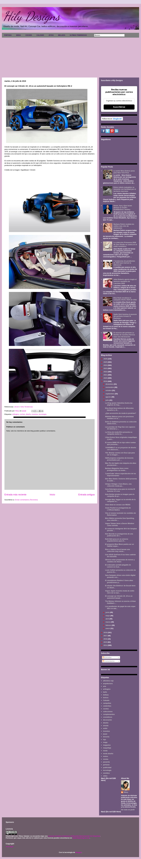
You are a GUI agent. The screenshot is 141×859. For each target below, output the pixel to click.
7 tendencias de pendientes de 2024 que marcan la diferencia (124, 263)
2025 (106, 362)
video (105, 776)
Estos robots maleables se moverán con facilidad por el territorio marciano (124, 189)
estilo (105, 728)
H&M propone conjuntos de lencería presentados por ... (119, 459)
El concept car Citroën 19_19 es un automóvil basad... (118, 597)
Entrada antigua (86, 494)
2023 (106, 368)
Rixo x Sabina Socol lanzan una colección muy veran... (117, 550)
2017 (106, 636)
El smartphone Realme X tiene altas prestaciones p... (119, 581)
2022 (106, 372)
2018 (106, 632)
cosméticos (107, 717)
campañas (107, 703)
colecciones (107, 711)
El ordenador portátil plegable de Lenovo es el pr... (118, 566)
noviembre (110, 387)
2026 (106, 359)
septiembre (110, 394)
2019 (106, 381)
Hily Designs (31, 16)
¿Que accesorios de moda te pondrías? (120, 413)
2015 (106, 642)
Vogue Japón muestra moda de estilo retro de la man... (119, 592)
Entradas (107, 657)
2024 (106, 365)
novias (105, 759)
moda (105, 751)
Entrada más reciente (15, 494)
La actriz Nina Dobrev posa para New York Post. (124, 172)
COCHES (28, 35)
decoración (107, 720)
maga (105, 742)
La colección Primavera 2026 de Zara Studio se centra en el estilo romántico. (125, 244)
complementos (109, 714)
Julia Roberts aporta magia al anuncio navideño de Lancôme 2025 (124, 281)
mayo (108, 616)
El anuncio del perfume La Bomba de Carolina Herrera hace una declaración (124, 335)
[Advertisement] (70, 56)
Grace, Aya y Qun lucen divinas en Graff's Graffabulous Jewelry (122, 208)
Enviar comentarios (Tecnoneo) (26, 500)
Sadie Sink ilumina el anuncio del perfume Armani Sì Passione (125, 316)
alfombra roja (108, 681)
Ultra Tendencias (26, 407)
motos (105, 756)
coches (22, 414)
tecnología (42, 414)
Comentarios (109, 661)
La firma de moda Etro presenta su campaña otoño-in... (118, 433)
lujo (104, 739)
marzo (108, 622)
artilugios (15, 414)
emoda (105, 726)
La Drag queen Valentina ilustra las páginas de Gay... (118, 404)
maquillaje (107, 748)
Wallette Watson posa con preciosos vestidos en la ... (119, 417)
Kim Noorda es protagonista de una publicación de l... (119, 535)
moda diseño (108, 754)
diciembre (110, 384)
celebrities (107, 706)
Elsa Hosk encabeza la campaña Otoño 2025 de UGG (125, 299)
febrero (109, 625)
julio (107, 400)
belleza (105, 695)
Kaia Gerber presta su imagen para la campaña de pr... (119, 495)
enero (108, 628)
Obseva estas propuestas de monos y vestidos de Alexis (120, 561)
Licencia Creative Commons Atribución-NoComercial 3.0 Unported (74, 836)
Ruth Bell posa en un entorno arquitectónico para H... (116, 540)
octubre (109, 390)
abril (107, 619)
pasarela (106, 762)
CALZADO (40, 35)
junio (108, 612)
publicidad (107, 767)
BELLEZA (61, 35)
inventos (35, 414)
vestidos (106, 773)
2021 (106, 375)
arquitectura (108, 683)
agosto (108, 397)
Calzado (106, 700)
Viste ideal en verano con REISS (117, 505)
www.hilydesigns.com (81, 838)
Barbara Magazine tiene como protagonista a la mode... (116, 469)
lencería (106, 737)
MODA (18, 35)
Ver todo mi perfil (128, 810)
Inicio (52, 494)
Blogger (78, 852)
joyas (105, 734)
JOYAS (51, 35)
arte (104, 686)
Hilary (126, 792)
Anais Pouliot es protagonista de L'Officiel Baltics (118, 509)
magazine (107, 745)
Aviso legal (9, 846)
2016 (106, 639)
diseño (28, 414)
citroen (16, 407)
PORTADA (8, 35)
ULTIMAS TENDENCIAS (78, 35)
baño (105, 692)
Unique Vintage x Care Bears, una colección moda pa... (118, 485)
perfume (106, 765)
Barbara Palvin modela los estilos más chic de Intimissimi (123, 226)
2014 (106, 645)
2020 (106, 378)
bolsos (105, 698)
